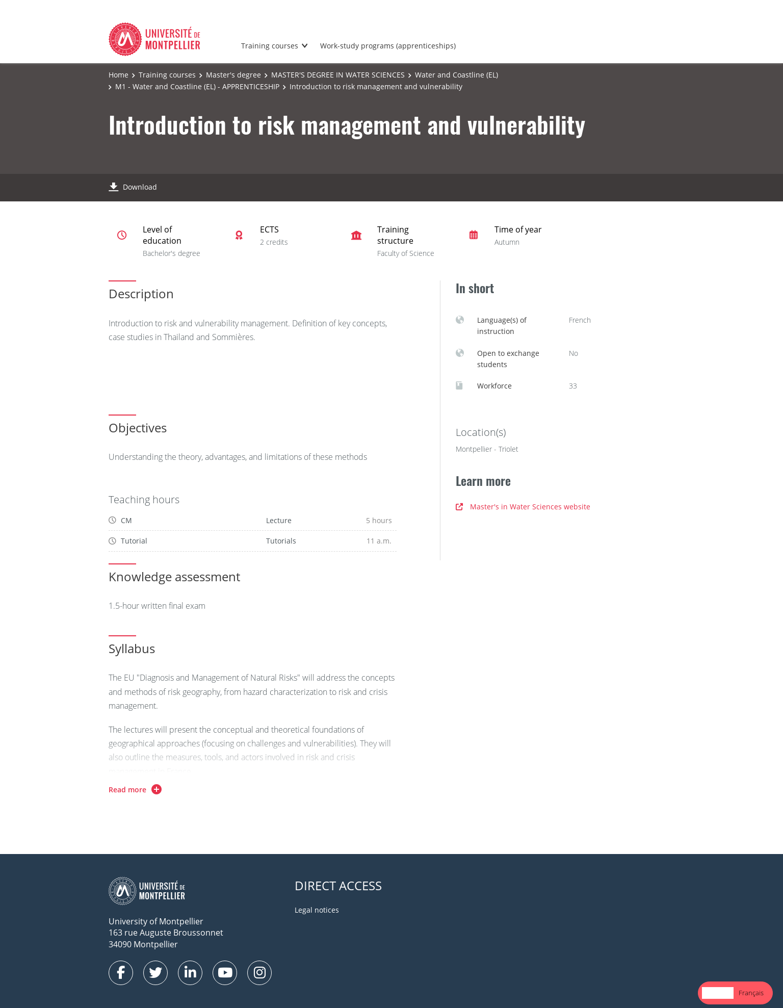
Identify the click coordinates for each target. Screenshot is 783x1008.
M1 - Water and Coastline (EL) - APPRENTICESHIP (197, 86)
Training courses (269, 45)
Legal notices (317, 910)
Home (118, 75)
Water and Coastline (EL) (456, 75)
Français (751, 992)
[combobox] (718, 993)
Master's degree (233, 75)
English (717, 992)
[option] (751, 993)
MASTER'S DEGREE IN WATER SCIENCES (338, 75)
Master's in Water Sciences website (523, 506)
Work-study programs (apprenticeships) (388, 45)
